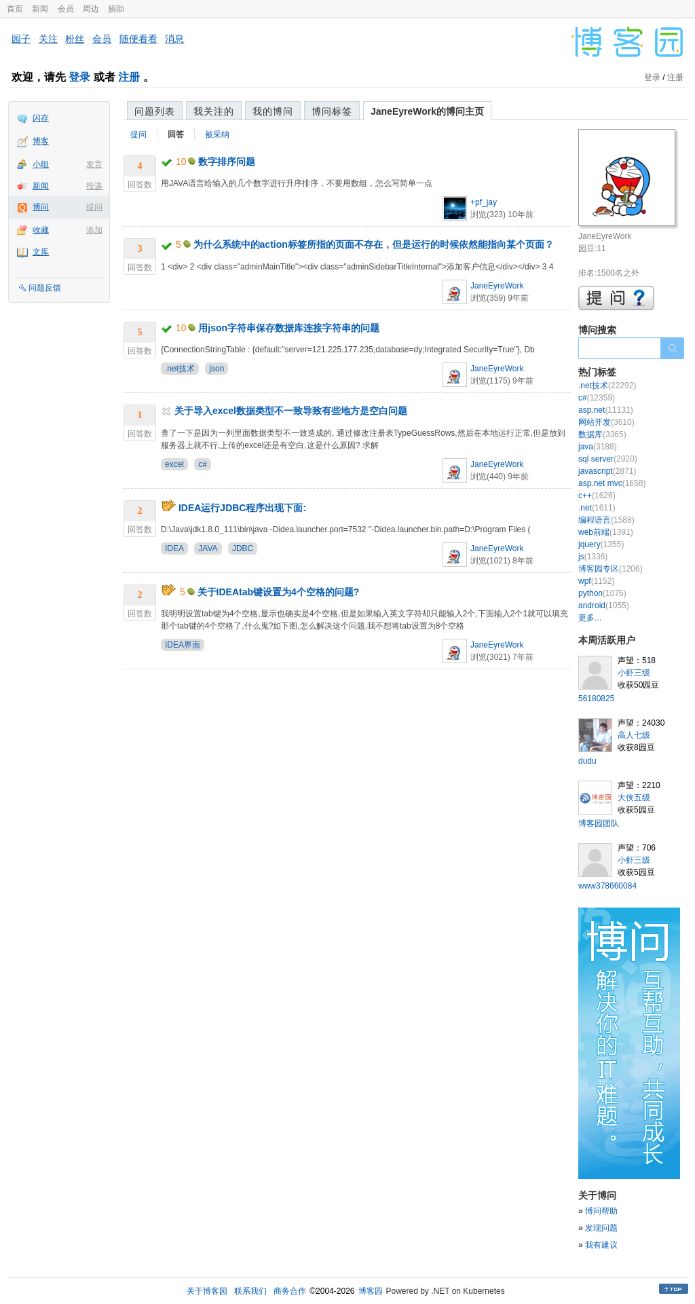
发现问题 (601, 1228)
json (216, 368)
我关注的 (213, 111)
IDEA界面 (182, 645)
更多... (589, 617)
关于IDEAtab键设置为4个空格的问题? (279, 591)
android (603, 605)
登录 (79, 77)
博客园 (370, 1291)
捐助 (116, 9)
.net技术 (180, 368)
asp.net (605, 410)
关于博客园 (207, 1291)
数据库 (602, 434)
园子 (21, 38)
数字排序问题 (226, 161)
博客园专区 (610, 569)
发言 (94, 164)
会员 (66, 9)
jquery (601, 544)
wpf (596, 581)
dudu (587, 761)
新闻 (40, 9)
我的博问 (272, 111)
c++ (597, 495)
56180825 (596, 698)
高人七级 (634, 735)
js (592, 556)
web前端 (605, 532)
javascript (607, 471)
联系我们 (250, 1291)
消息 (174, 38)
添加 (94, 230)
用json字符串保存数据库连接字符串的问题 (288, 327)
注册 (129, 77)
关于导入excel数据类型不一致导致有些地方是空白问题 (290, 410)
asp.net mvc (611, 483)
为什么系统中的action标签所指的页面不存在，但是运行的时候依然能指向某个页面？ (373, 244)
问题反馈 (45, 288)
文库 (41, 252)
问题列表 (154, 111)
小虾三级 (634, 672)
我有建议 (601, 1245)
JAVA (207, 548)
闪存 (41, 118)
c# (202, 464)
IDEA (174, 548)
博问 (41, 207)
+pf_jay (483, 202)
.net (597, 508)
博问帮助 (601, 1211)
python (602, 593)
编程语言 (606, 520)
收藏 (41, 230)
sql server (607, 459)
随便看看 (138, 38)
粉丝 (74, 38)
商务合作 (290, 1291)
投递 (94, 186)
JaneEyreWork (496, 286)
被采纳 (217, 134)
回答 (176, 134)
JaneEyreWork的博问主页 (427, 111)
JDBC (242, 548)
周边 (91, 9)
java (597, 446)
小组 (41, 164)
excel (174, 464)
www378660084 (607, 886)
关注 (48, 38)
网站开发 (606, 422)
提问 (94, 207)
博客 (41, 141)
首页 (15, 9)
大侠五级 (634, 797)
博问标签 (332, 111)
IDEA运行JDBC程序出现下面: (242, 507)
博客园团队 (598, 823)
